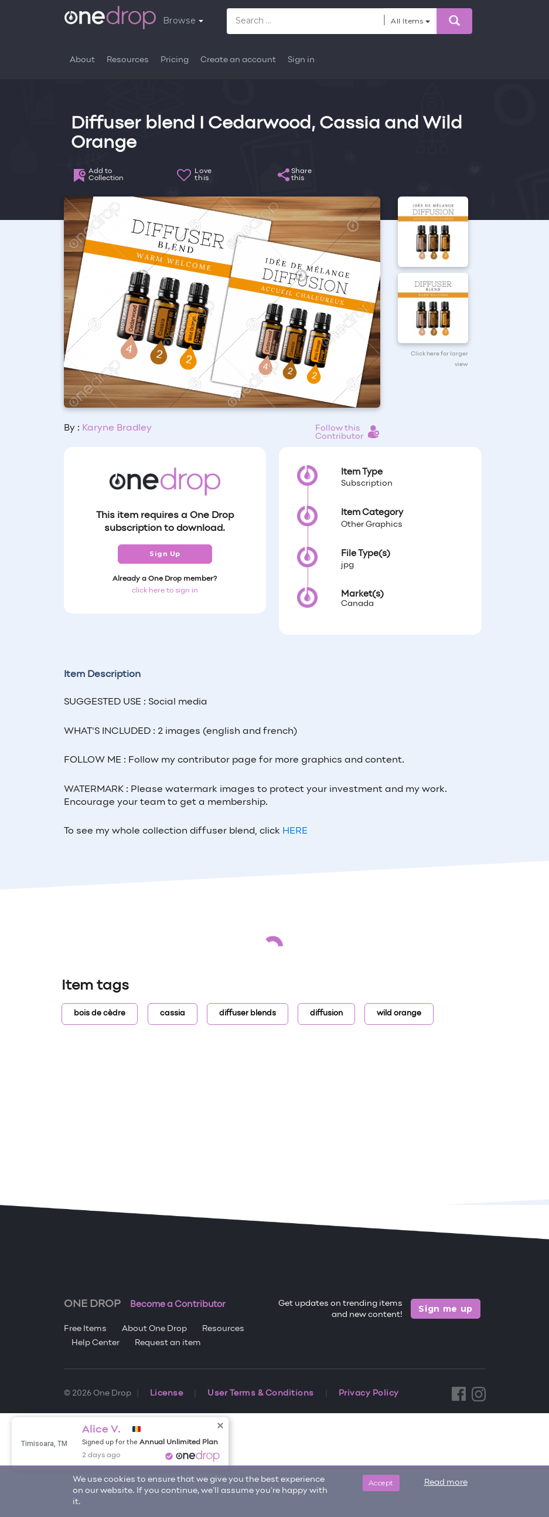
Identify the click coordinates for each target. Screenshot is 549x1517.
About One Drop (154, 1329)
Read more (446, 1482)
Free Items (85, 1329)
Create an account (238, 60)
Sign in (301, 60)
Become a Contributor (178, 1305)
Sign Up (164, 554)
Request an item (168, 1343)
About (82, 60)
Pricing (175, 60)
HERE (295, 831)
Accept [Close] (381, 1482)
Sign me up (445, 1308)
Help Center (95, 1343)
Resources (128, 60)
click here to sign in (165, 590)
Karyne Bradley (117, 428)
